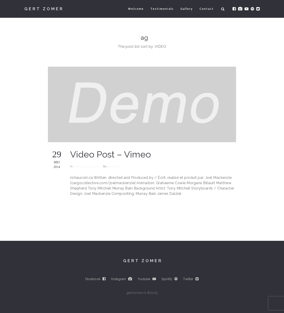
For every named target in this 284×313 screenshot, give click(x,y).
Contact (206, 8)
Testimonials (162, 8)
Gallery (186, 8)
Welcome (136, 8)
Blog (76, 166)
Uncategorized (89, 166)
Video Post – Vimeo (110, 154)
